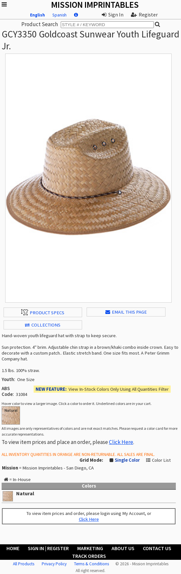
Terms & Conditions (91, 564)
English (37, 15)
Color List (161, 460)
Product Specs (42, 312)
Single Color (127, 460)
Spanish (59, 15)
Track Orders (89, 556)
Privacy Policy (54, 564)
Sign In (112, 14)
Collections (42, 325)
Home (12, 548)
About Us (123, 548)
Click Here (121, 442)
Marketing (90, 548)
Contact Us (157, 548)
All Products (23, 564)
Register (144, 14)
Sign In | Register (48, 548)
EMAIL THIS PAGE (126, 312)
